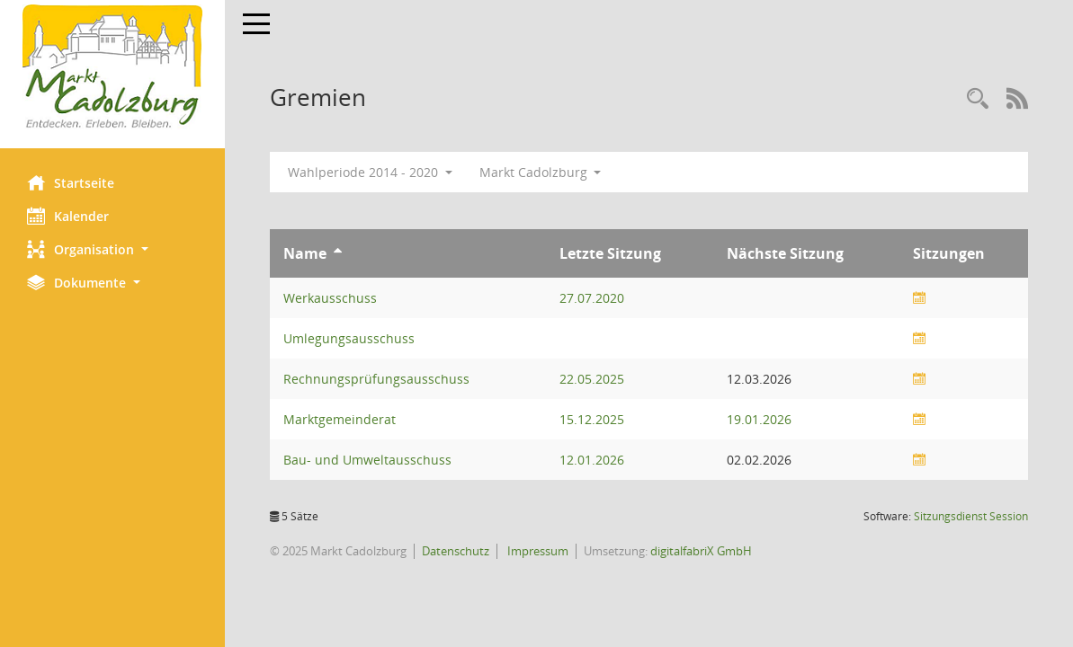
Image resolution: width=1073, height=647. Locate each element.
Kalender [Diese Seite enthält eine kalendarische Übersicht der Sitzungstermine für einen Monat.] (68, 216)
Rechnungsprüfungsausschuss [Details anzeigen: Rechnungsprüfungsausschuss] (376, 378)
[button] (112, 249)
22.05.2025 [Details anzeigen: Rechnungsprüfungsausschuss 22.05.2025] (591, 378)
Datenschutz (455, 551)
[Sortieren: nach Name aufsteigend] (338, 253)
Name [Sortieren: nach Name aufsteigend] (304, 253)
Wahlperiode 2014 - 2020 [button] (370, 172)
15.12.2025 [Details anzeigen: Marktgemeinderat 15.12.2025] (591, 419)
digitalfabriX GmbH (701, 551)
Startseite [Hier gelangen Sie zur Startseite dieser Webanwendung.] (70, 182)
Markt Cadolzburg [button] (540, 172)
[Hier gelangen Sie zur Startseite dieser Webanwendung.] (112, 67)
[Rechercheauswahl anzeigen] (977, 99)
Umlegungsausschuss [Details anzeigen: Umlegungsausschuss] (349, 338)
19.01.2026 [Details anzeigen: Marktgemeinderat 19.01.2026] (759, 419)
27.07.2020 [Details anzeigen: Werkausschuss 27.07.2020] (591, 297)
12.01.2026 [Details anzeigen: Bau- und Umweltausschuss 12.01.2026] (591, 459)
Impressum (536, 551)
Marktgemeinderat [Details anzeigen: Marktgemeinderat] (339, 419)
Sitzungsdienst (971, 516)
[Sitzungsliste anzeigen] (919, 297)
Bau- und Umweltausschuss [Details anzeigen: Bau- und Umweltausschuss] (367, 459)
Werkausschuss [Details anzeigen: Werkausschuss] (330, 297)
